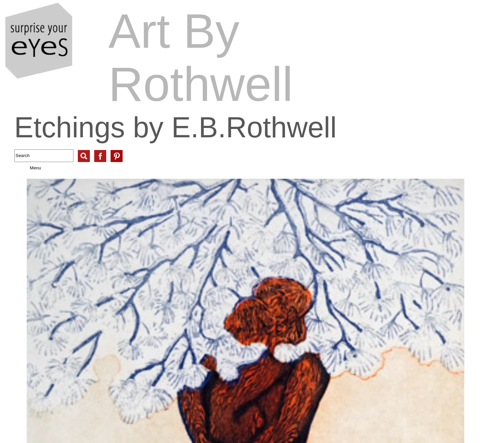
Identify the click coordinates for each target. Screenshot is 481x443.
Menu (28, 167)
